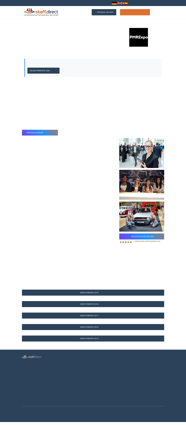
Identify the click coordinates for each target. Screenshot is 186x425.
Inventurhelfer (27, 372)
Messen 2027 (63, 369)
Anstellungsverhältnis (103, 362)
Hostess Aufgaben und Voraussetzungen (110, 369)
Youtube (135, 380)
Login (107, 3)
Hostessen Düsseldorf (66, 384)
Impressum (26, 394)
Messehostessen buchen (141, 236)
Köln (28, 48)
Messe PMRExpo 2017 (93, 315)
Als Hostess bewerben (103, 373)
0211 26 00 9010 (75, 3)
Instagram (136, 377)
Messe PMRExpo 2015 (93, 338)
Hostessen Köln (64, 380)
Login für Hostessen (29, 380)
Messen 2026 (63, 366)
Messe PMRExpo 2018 (93, 304)
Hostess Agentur (28, 362)
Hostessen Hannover (66, 391)
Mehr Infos (3, 424)
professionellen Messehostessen (106, 88)
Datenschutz (26, 383)
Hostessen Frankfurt (66, 387)
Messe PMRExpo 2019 (93, 292)
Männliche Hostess (29, 376)
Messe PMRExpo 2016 (93, 327)
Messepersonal (27, 369)
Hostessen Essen (64, 395)
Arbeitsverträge (28, 401)
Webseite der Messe (40, 52)
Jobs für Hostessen (102, 366)
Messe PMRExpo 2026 (43, 71)
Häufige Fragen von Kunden (68, 373)
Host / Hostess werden (135, 12)
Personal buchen (104, 12)
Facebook (135, 374)
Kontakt (158, 12)
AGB (23, 391)
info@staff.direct (93, 3)
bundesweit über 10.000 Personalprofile (38, 3)
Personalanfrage (39, 132)
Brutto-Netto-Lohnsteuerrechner (107, 376)
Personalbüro (27, 365)
